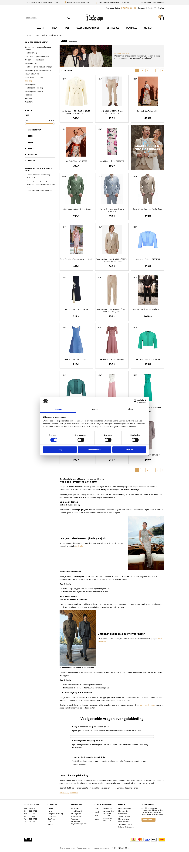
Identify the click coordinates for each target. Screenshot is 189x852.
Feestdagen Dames (34, 91)
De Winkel (51, 819)
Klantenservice (123, 819)
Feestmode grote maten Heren (38, 70)
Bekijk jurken (79, 546)
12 (157, 70)
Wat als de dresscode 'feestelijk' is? (89, 757)
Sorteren (68, 70)
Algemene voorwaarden (102, 848)
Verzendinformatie (125, 824)
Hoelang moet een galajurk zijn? (88, 740)
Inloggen (141, 8)
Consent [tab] (58, 409)
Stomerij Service (124, 816)
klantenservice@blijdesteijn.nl (109, 812)
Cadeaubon (122, 814)
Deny (60, 450)
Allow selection (94, 450)
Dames (40, 28)
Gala (28, 81)
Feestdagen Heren (34, 88)
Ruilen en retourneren (67, 848)
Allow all (129, 450)
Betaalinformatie (124, 822)
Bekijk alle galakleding (69, 792)
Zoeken (68, 17)
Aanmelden (147, 820)
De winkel (131, 28)
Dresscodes (113, 28)
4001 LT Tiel (107, 821)
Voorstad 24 (107, 818)
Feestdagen (31, 84)
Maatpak (28, 95)
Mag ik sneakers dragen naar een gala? (91, 727)
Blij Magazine (76, 814)
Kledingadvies (123, 811)
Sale (67, 28)
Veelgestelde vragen (84, 848)
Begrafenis (29, 102)
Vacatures (74, 819)
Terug (29, 35)
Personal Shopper (124, 808)
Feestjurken (31, 53)
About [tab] (130, 409)
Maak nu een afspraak (123, 54)
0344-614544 (107, 808)
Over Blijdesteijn (77, 811)
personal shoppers (147, 705)
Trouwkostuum (32, 74)
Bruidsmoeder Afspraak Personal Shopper (38, 48)
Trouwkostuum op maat (34, 77)
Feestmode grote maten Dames (38, 67)
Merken (148, 28)
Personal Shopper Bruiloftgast (37, 56)
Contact (161, 8)
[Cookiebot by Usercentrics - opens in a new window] (135, 401)
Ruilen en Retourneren (126, 827)
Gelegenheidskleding (87, 28)
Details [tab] (94, 409)
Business (28, 98)
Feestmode (31, 63)
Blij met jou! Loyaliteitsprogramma (79, 823)
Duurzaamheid (76, 816)
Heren (54, 28)
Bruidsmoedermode (34, 60)
